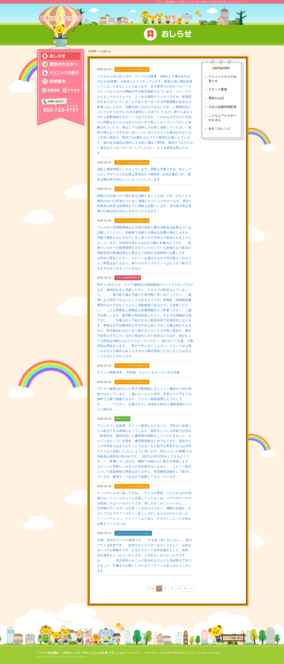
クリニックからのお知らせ (223, 78)
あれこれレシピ (220, 128)
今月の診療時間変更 (223, 107)
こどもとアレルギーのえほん (223, 117)
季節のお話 (216, 98)
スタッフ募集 (218, 89)
